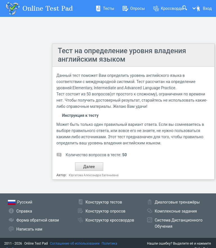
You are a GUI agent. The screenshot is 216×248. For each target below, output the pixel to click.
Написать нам (29, 229)
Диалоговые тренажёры (177, 202)
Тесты (104, 8)
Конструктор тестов (104, 202)
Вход (203, 8)
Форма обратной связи (37, 220)
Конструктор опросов (105, 211)
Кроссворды (168, 8)
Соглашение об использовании (75, 243)
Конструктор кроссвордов (110, 220)
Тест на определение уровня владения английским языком (122, 55)
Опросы (134, 8)
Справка (24, 211)
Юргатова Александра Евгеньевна (93, 175)
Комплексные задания (176, 211)
